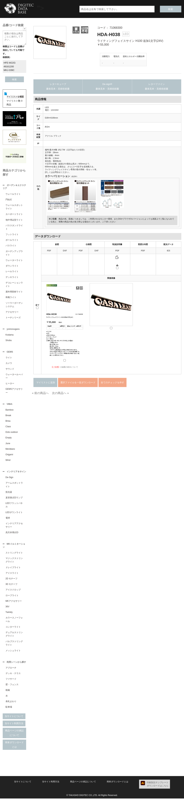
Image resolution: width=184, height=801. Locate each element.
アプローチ (11, 670)
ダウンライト (12, 266)
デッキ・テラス (13, 676)
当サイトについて (14, 718)
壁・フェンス (12, 687)
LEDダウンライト (14, 514)
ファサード (11, 681)
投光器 (9, 494)
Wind (8, 461)
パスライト (11, 246)
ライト (9, 358)
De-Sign (9, 479)
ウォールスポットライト (14, 207)
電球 (8, 519)
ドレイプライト (13, 569)
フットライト (12, 235)
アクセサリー (12, 312)
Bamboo (10, 411)
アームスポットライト (14, 486)
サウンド (10, 370)
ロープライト (12, 597)
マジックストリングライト (14, 562)
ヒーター (10, 384)
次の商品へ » (60, 393)
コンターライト (13, 629)
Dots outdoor (12, 433)
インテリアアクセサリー (14, 527)
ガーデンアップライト (14, 253)
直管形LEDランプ (14, 499)
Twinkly (9, 614)
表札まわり (11, 704)
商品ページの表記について (14, 735)
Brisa (8, 422)
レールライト (12, 272)
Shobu (9, 341)
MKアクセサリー (14, 603)
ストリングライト (14, 555)
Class (8, 428)
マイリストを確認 (15, 96)
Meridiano (10, 450)
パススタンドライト (14, 227)
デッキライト (12, 277)
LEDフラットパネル (14, 507)
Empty (9, 439)
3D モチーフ (12, 586)
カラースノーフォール (14, 622)
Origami (9, 456)
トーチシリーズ (13, 318)
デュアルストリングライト (14, 636)
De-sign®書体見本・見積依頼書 (107, 86)
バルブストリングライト (14, 645)
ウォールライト (13, 194)
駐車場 (9, 709)
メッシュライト (13, 652)
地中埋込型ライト (14, 220)
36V (7, 608)
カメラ (9, 364)
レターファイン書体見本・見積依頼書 (156, 86)
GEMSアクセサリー (14, 392)
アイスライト (12, 575)
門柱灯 (9, 200)
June (8, 445)
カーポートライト (14, 214)
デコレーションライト (14, 285)
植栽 (8, 692)
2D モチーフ (12, 580)
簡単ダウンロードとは (14, 747)
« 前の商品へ (40, 393)
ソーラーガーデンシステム (14, 305)
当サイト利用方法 (14, 726)
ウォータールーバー (14, 377)
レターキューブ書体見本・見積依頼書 (58, 86)
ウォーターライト (14, 260)
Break (8, 417)
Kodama (10, 335)
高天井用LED (12, 534)
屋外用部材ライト (14, 292)
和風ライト (11, 297)
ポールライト (12, 240)
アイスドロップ (13, 592)
